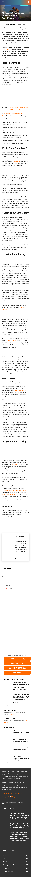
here (19, 182)
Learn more (13, 714)
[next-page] (7, 705)
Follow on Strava (23, 555)
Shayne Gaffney (16, 464)
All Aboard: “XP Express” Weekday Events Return (21, 731)
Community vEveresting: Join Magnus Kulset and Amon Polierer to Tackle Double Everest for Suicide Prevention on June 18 (21, 698)
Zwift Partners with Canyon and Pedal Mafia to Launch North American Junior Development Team (21, 686)
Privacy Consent (15, 797)
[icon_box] (12, 802)
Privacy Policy (6, 797)
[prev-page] (5, 705)
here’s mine (16, 161)
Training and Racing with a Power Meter (14, 490)
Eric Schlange (11, 24)
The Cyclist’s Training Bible (10, 494)
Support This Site (11, 710)
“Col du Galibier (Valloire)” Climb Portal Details (21, 748)
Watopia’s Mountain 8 (21, 390)
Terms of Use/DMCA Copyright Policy (12, 793)
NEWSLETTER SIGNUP (12, 719)
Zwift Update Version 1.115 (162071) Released (20, 740)
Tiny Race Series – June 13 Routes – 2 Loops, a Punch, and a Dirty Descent (19, 825)
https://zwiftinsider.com (20, 539)
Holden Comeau (12, 341)
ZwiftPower (7, 49)
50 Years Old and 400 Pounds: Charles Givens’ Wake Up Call (21, 758)
